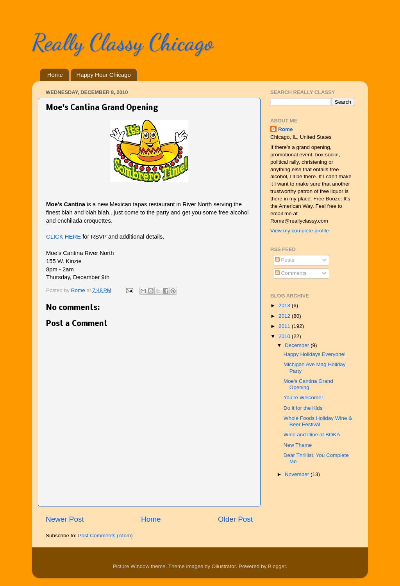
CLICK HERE (63, 237)
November (298, 474)
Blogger (277, 566)
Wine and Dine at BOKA (312, 434)
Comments (291, 273)
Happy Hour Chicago (104, 74)
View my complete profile (299, 231)
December (298, 345)
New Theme (298, 445)
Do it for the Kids (303, 408)
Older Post (235, 519)
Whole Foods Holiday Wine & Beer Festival (318, 421)
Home (55, 74)
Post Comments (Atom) (105, 535)
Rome (79, 290)
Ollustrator (224, 566)
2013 (285, 305)
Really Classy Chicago (122, 42)
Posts (285, 260)
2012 (285, 316)
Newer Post (65, 519)
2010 (285, 336)
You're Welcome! (303, 397)
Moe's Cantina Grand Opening (308, 384)
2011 (285, 326)
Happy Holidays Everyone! (315, 354)
